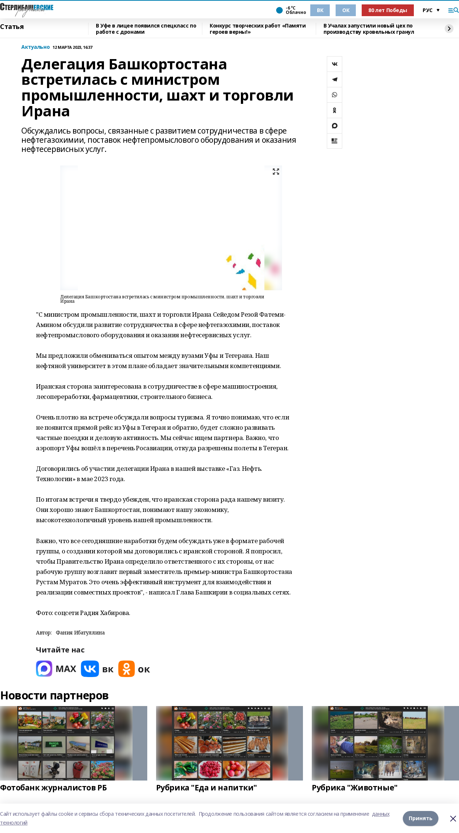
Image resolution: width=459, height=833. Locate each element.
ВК (320, 10)
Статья (12, 27)
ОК (345, 10)
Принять (421, 818)
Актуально (35, 47)
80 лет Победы (387, 10)
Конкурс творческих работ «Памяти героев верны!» (258, 29)
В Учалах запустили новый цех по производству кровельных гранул (369, 29)
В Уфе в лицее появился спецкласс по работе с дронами (146, 29)
